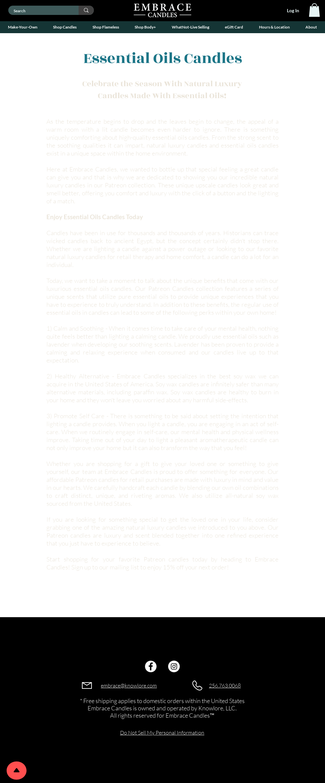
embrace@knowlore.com (129, 685)
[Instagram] (174, 666)
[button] (22, 27)
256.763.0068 (225, 685)
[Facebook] (151, 666)
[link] (314, 10)
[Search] (39, 11)
